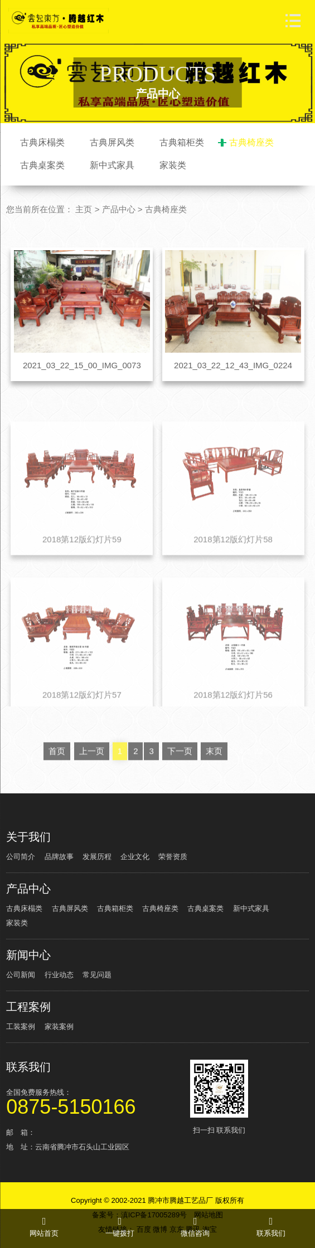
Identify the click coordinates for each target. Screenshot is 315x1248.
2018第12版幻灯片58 (233, 575)
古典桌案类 (42, 165)
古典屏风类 (112, 142)
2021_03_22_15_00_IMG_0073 (82, 365)
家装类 (172, 165)
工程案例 (28, 1007)
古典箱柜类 (181, 142)
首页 (57, 787)
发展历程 (97, 856)
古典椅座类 (251, 142)
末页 (214, 787)
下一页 (179, 787)
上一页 (91, 787)
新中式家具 (112, 165)
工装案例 (20, 1026)
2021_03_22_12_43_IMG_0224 (233, 365)
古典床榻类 (42, 142)
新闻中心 (28, 955)
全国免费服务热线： (96, 1101)
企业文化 (134, 856)
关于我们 (28, 837)
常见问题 (97, 975)
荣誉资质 (172, 856)
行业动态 (59, 975)
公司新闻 (20, 975)
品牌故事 (59, 856)
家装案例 (59, 1026)
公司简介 (20, 856)
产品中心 (118, 209)
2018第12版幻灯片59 (82, 575)
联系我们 (28, 1067)
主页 (83, 209)
